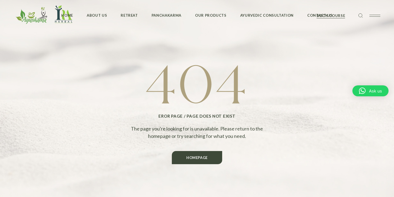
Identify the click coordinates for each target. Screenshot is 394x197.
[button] (370, 90)
